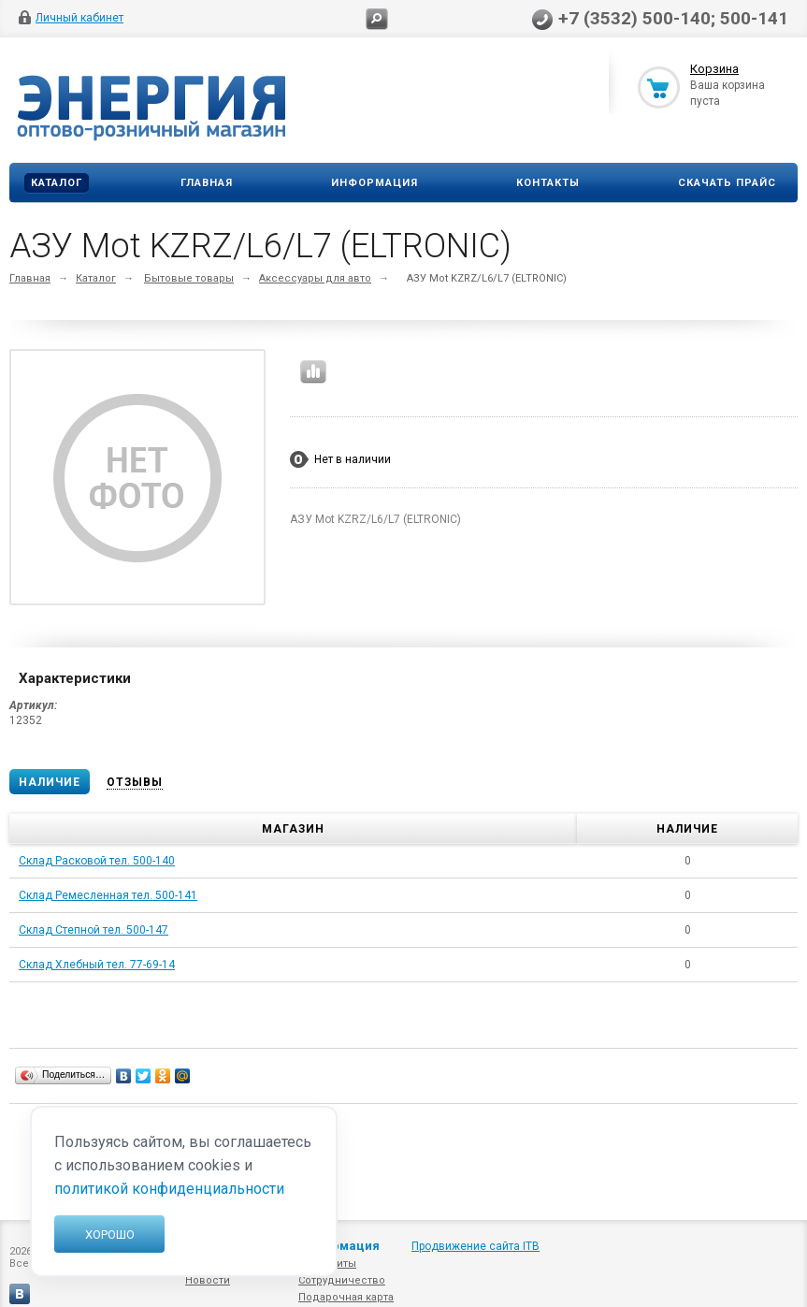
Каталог (56, 183)
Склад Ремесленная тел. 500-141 (108, 895)
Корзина (714, 69)
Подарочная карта (346, 1297)
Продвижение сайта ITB (475, 1246)
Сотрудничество (341, 1280)
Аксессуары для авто (315, 278)
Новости (207, 1280)
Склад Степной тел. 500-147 (93, 930)
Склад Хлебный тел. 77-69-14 (97, 964)
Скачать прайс (727, 183)
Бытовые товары (189, 278)
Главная (206, 183)
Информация (374, 183)
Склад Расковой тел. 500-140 (97, 860)
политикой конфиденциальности (169, 1189)
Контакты (548, 183)
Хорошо (110, 1234)
